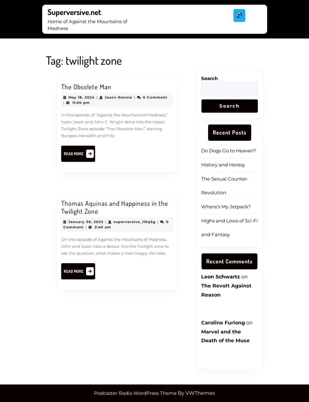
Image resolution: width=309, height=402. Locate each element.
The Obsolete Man (90, 91)
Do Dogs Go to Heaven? (228, 151)
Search (209, 78)
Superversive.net (74, 12)
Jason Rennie (118, 101)
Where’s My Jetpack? (226, 207)
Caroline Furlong (223, 323)
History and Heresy (223, 165)
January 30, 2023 (89, 224)
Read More (84, 151)
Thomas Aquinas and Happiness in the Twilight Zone (115, 211)
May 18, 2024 (85, 101)
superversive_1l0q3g (132, 224)
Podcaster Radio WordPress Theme (135, 393)
